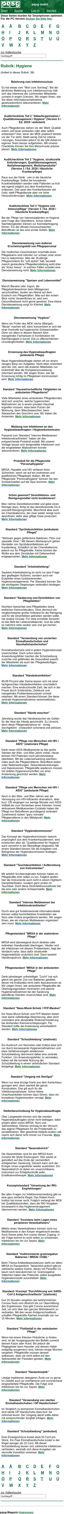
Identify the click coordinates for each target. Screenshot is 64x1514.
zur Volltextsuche (11, 52)
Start (4, 10)
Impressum (26, 1512)
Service (51, 10)
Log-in (35, 10)
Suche (18, 10)
